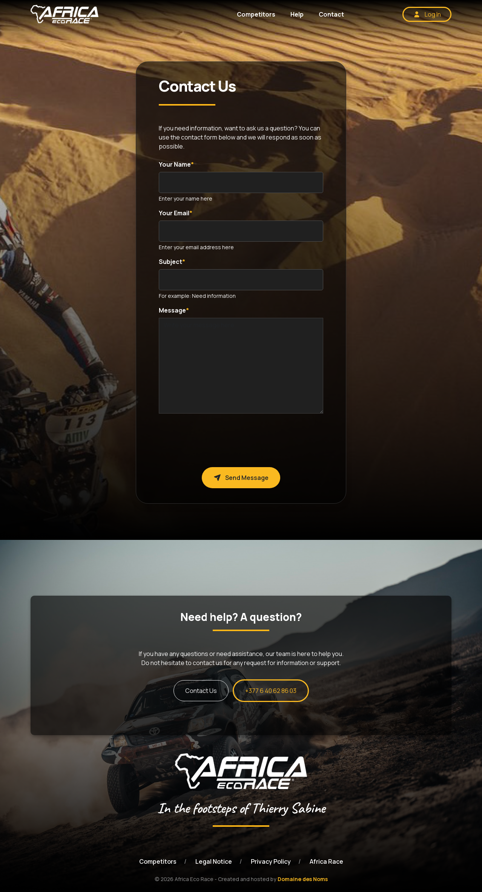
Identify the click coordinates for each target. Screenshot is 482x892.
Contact (331, 14)
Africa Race (326, 861)
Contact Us (201, 691)
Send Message (241, 478)
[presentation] (216, 434)
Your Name (175, 164)
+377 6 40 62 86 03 (270, 691)
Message (172, 310)
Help (297, 14)
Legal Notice (213, 861)
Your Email (174, 213)
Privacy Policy (271, 861)
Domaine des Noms (303, 879)
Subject (170, 261)
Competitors (256, 14)
